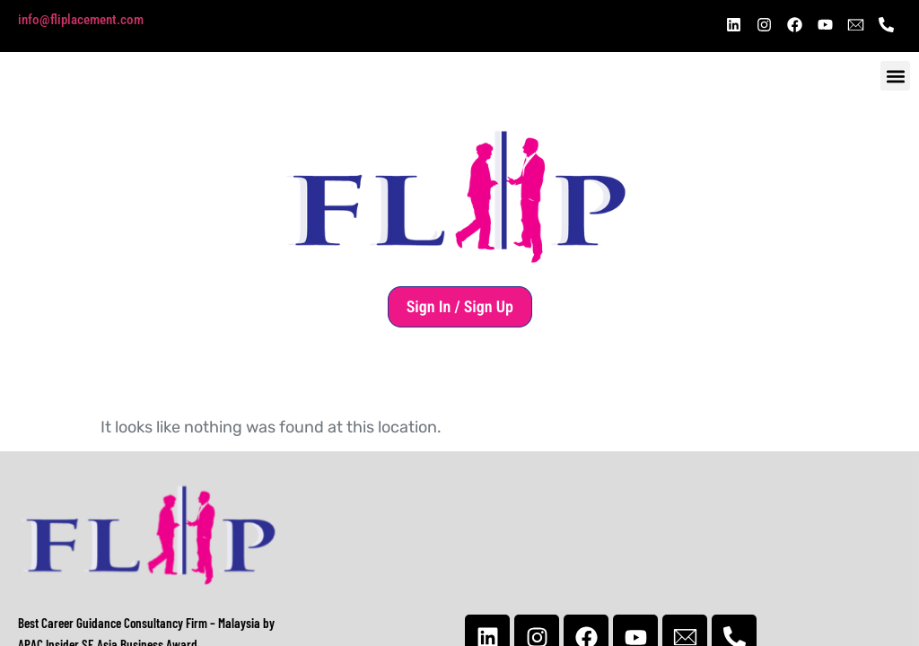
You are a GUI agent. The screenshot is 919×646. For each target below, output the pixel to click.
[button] (895, 76)
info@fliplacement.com (81, 20)
